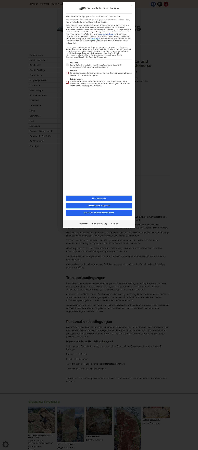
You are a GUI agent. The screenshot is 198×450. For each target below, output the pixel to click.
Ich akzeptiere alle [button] (99, 164)
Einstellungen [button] (95, 4)
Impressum (115, 189)
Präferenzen (83, 189)
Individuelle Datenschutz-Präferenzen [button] (99, 178)
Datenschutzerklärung (99, 189)
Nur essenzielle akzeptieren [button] (99, 171)
